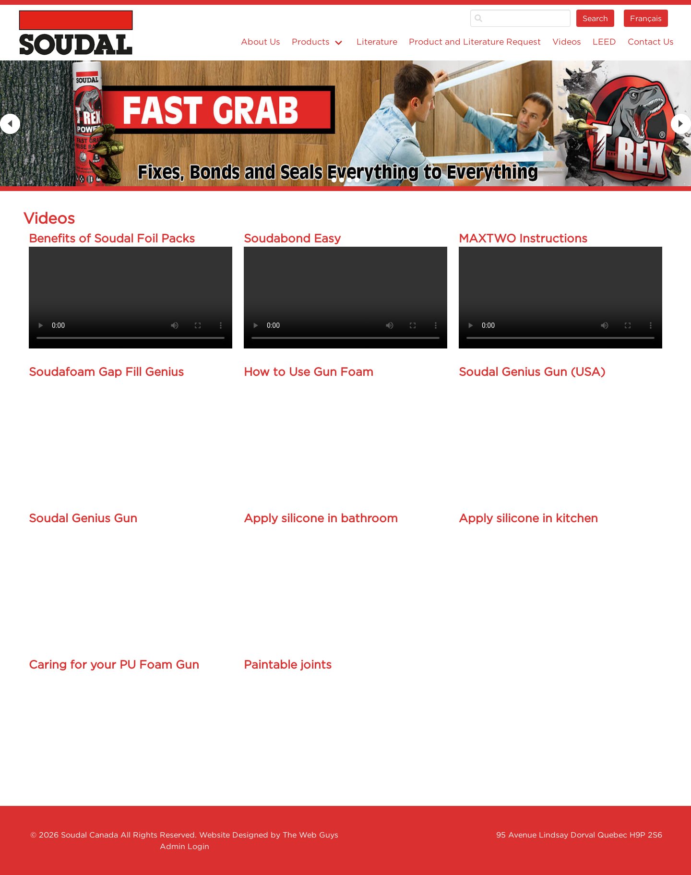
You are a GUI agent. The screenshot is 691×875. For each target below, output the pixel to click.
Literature (377, 41)
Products (311, 41)
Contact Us (651, 41)
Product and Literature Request (475, 41)
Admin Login (184, 846)
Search (595, 18)
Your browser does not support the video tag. (130, 297)
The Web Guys (310, 834)
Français (646, 18)
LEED (604, 41)
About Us (260, 41)
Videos (566, 41)
